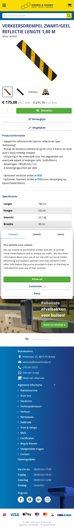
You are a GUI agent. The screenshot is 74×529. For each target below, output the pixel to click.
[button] (8, 90)
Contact (24, 454)
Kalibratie (25, 422)
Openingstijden (26, 459)
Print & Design (28, 427)
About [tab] (60, 234)
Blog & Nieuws (28, 443)
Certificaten (27, 438)
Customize (37, 286)
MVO (23, 433)
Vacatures (26, 401)
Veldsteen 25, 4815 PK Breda (39, 356)
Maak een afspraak (33, 378)
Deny (37, 293)
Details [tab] (37, 234)
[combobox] (37, 15)
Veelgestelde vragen (32, 449)
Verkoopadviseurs (31, 406)
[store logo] (37, 6)
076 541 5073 (30, 367)
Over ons (25, 395)
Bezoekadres (25, 351)
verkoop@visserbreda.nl (36, 362)
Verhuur (25, 411)
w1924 (38, 179)
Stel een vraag (31, 372)
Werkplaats (27, 417)
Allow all (37, 279)
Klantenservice (28, 390)
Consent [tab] (13, 234)
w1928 (38, 175)
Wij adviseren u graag (40, 339)
